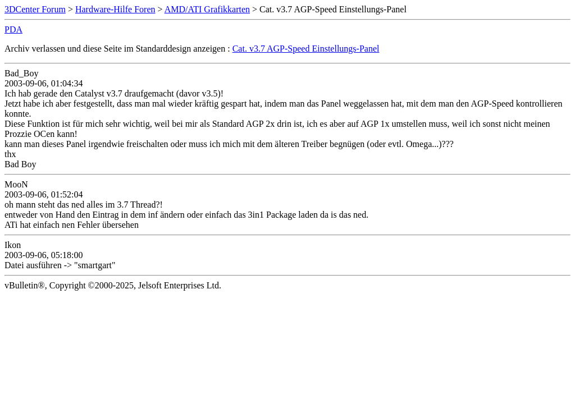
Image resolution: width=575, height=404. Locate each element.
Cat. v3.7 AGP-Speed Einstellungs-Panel (306, 48)
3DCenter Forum (35, 9)
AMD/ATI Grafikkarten (207, 9)
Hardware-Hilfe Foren (115, 9)
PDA (13, 29)
